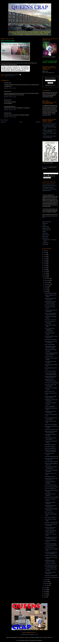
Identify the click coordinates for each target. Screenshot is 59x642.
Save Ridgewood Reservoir (48, 187)
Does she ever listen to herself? (51, 486)
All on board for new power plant (51, 382)
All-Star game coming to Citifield (51, 497)
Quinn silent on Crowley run (50, 517)
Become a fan (45, 167)
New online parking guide (50, 304)
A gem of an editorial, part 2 (50, 485)
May (46, 291)
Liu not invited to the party (50, 371)
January (47, 585)
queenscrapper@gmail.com (29, 634)
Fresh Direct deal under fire (50, 563)
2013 (45, 275)
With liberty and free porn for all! (51, 429)
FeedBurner (53, 85)
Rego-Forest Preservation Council (49, 185)
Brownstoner (45, 223)
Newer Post (3, 122)
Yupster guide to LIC (49, 356)
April (46, 579)
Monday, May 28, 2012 (10, 88)
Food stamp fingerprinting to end (51, 456)
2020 (45, 261)
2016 (45, 269)
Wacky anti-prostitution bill (50, 448)
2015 (45, 271)
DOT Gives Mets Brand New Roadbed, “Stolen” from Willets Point (49, 127)
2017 (45, 267)
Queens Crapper (10, 74)
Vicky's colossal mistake (50, 344)
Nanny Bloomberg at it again (51, 293)
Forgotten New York (46, 229)
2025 (45, 252)
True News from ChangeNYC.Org (49, 188)
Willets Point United (46, 190)
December (47, 278)
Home (20, 122)
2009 (45, 591)
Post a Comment (4, 120)
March (46, 581)
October (47, 282)
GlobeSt (44, 231)
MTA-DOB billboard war (50, 547)
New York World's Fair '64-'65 (48, 184)
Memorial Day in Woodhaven (51, 339)
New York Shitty (45, 234)
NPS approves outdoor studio (51, 575)
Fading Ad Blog (45, 226)
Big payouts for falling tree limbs (51, 522)
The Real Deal (45, 242)
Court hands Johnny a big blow (51, 461)
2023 (45, 256)
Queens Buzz (45, 236)
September (47, 284)
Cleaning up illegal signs (50, 406)
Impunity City (45, 233)
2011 (45, 587)
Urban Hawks (45, 244)
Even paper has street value (50, 319)
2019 (45, 263)
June (46, 289)
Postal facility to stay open (50, 444)
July (46, 287)
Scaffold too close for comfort (51, 555)
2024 (45, 254)
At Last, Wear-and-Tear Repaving (49, 123)
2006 (45, 596)
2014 (45, 273)
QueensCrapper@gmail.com (48, 72)
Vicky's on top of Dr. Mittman (51, 424)
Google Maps (47, 216)
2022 (45, 258)
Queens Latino (45, 238)
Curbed (44, 225)
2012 (45, 276)
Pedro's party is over (49, 512)
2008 (45, 593)
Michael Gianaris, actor (49, 391)
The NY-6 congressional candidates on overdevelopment (50, 330)
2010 (45, 589)
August (46, 286)
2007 (45, 595)
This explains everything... (50, 446)
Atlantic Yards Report (46, 221)
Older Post (38, 122)
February (47, 583)
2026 (45, 250)
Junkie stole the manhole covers (51, 577)
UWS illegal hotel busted (50, 476)
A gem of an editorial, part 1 (50, 488)
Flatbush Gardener (46, 228)
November (47, 280)
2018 (45, 265)
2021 (45, 260)
